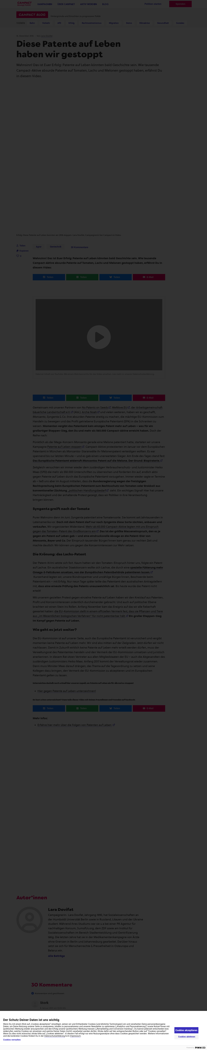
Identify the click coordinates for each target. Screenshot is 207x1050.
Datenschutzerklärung (54, 1036)
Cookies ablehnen (186, 1036)
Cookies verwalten (12, 1040)
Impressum (75, 1036)
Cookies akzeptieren (186, 1030)
